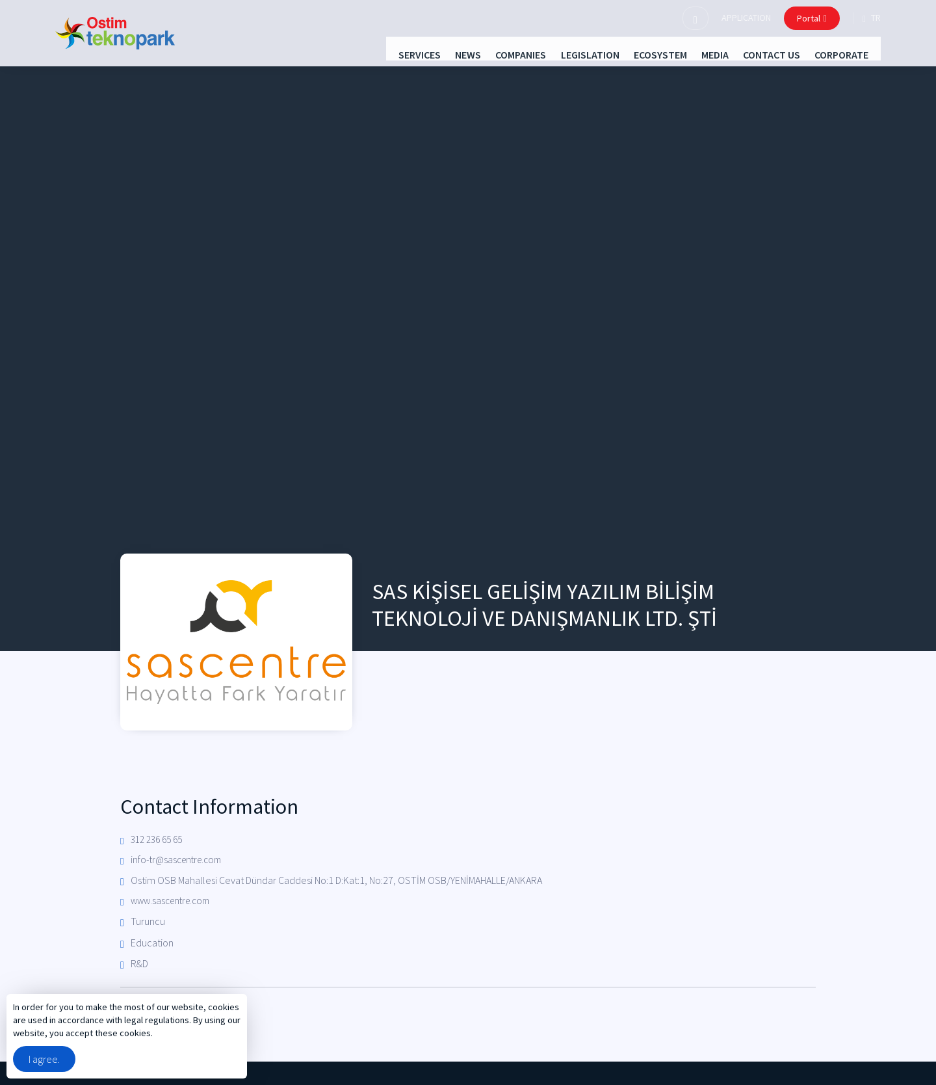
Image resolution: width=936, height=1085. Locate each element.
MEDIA (697, 53)
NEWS (404, 53)
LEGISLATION (549, 53)
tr (872, 18)
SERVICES (344, 53)
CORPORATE (847, 53)
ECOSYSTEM (631, 53)
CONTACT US (765, 53)
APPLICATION (746, 17)
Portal (812, 18)
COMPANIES (468, 53)
